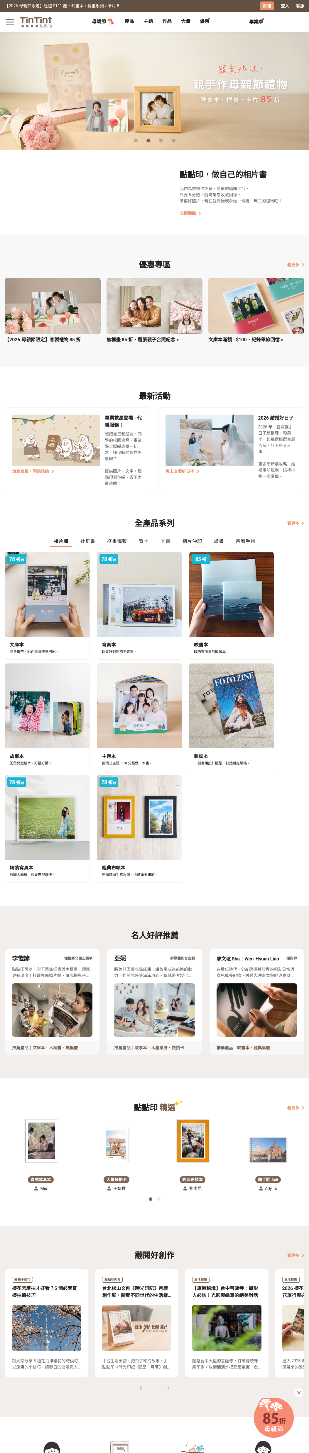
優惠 (204, 21)
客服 (300, 6)
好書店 (111, 1390)
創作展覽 (13, 1399)
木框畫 (55, 905)
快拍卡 (178, 905)
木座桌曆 (159, 905)
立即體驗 (190, 213)
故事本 (141, 905)
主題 (148, 21)
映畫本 (243, 905)
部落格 (87, 1399)
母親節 (103, 21)
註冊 (267, 6)
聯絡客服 (65, 1399)
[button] (41, 998)
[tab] (129, 22)
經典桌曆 (262, 905)
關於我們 (89, 1390)
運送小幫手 (39, 1390)
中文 (296, 1444)
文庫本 (39, 905)
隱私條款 (65, 1407)
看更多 (295, 264)
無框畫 (71, 905)
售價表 (35, 1399)
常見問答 (65, 1390)
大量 (185, 21)
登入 (285, 6)
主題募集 (13, 1390)
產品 (129, 21)
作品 (167, 21)
